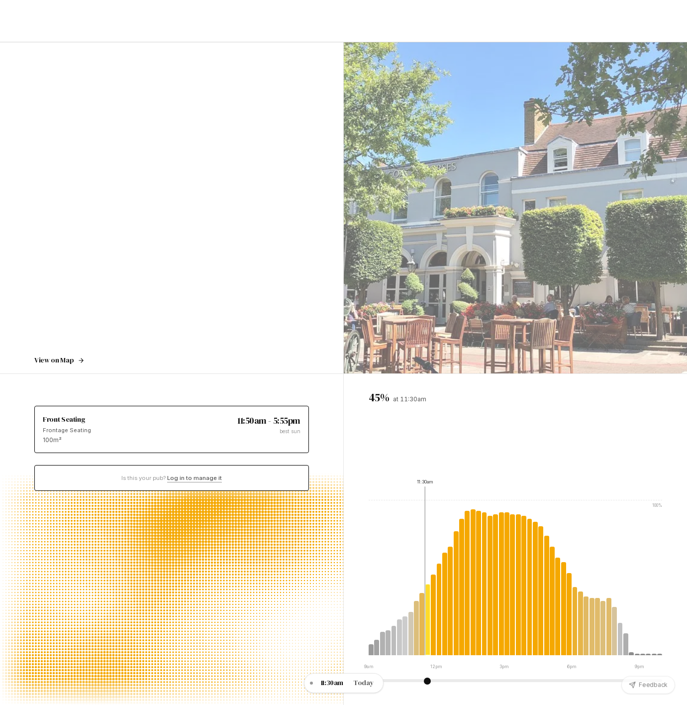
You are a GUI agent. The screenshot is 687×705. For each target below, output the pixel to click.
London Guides (446, 20)
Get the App (556, 21)
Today (363, 683)
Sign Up (652, 20)
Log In (610, 20)
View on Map (59, 360)
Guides (126, 20)
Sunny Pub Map (503, 20)
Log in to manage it (194, 477)
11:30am (332, 683)
